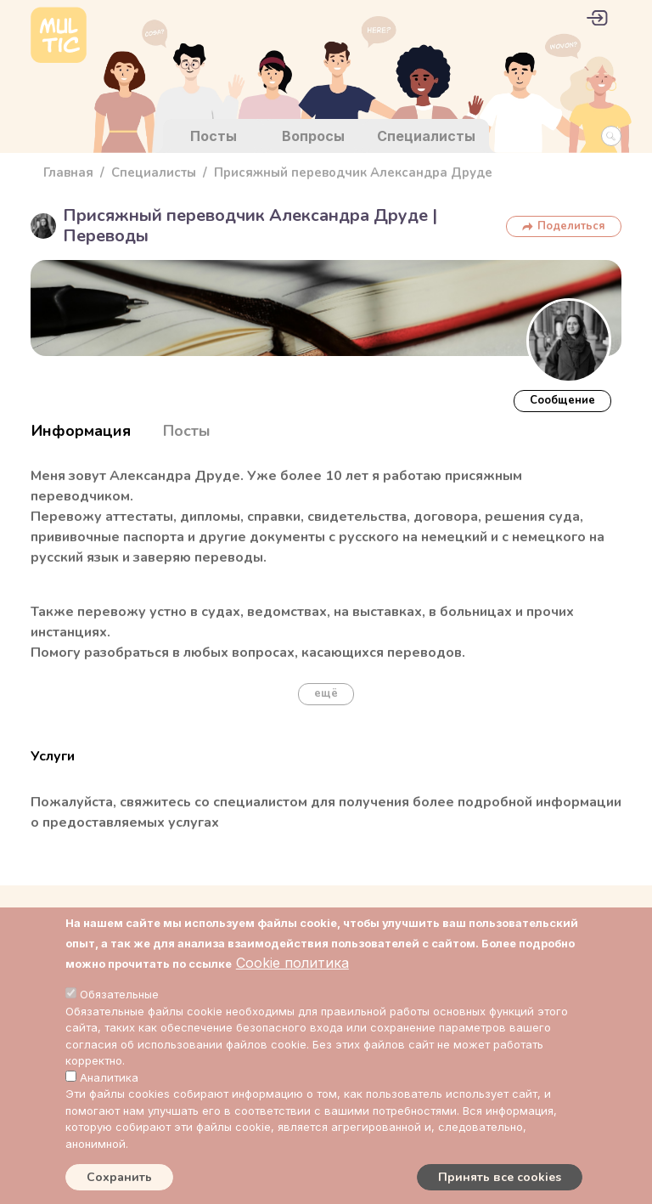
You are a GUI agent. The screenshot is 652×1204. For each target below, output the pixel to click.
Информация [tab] (81, 431)
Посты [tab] (187, 431)
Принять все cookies (499, 1177)
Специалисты (426, 135)
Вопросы (313, 135)
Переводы (106, 235)
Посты (213, 135)
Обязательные (119, 994)
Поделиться (571, 226)
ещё (326, 693)
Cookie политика (292, 962)
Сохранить (119, 1177)
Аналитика (109, 1077)
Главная (68, 172)
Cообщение (562, 400)
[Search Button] (611, 136)
